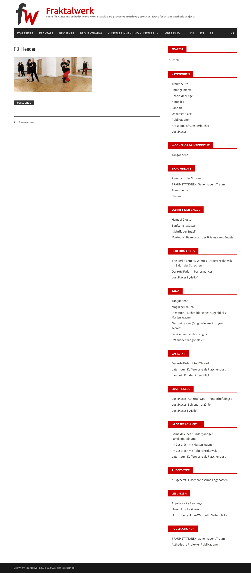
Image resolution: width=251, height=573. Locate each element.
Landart (177, 108)
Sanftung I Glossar (184, 226)
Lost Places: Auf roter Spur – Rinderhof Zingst (202, 399)
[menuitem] (202, 33)
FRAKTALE (46, 33)
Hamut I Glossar (182, 219)
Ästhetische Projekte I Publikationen (195, 544)
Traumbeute (180, 84)
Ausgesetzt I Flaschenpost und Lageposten (200, 480)
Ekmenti (177, 196)
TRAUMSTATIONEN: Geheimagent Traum (198, 184)
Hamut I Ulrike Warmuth (187, 509)
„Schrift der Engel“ (184, 231)
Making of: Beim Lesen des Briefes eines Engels (202, 237)
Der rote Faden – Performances (192, 271)
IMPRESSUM (172, 33)
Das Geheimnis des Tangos (189, 334)
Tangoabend (27, 122)
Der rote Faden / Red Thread (190, 363)
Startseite (25, 33)
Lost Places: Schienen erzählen (192, 404)
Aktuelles (178, 102)
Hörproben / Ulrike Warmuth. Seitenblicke (199, 515)
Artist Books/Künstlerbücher (190, 126)
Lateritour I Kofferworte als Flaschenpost (199, 369)
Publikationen (181, 120)
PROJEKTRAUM (91, 33)
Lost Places (179, 132)
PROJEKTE (66, 33)
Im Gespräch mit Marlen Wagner (193, 445)
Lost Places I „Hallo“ (185, 277)
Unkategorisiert (182, 114)
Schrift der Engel (183, 96)
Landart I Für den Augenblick (191, 375)
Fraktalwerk (70, 10)
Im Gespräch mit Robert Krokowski (194, 451)
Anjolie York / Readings (187, 503)
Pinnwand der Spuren (186, 178)
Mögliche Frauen (183, 307)
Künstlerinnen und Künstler (131, 33)
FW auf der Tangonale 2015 (189, 340)
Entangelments (182, 90)
